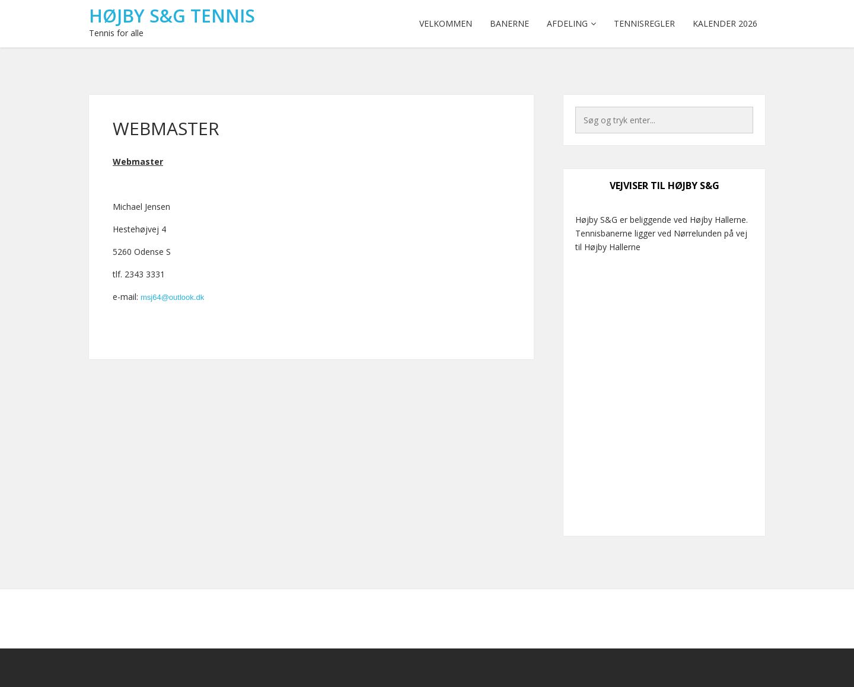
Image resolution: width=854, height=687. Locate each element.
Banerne (509, 23)
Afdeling (567, 23)
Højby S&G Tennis (172, 16)
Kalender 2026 (725, 23)
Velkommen (445, 23)
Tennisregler (644, 23)
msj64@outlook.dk (172, 297)
